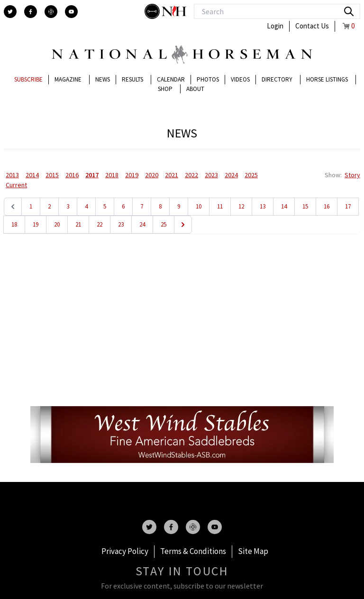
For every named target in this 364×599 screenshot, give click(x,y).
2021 (171, 175)
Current (16, 185)
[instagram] (51, 11)
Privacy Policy (124, 551)
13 (262, 206)
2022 (191, 175)
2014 (32, 175)
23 (121, 224)
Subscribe (28, 79)
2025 (251, 175)
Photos (208, 79)
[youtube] (71, 11)
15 (305, 206)
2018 (111, 175)
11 (220, 206)
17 (348, 206)
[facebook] (30, 11)
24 (142, 224)
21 (78, 224)
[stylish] (153, 11)
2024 (231, 175)
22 (99, 224)
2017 (92, 175)
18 (14, 224)
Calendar (171, 79)
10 (198, 206)
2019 (131, 175)
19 (35, 224)
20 (57, 224)
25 (163, 224)
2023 (211, 175)
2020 (151, 175)
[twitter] (10, 11)
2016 (72, 175)
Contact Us (312, 25)
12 (241, 206)
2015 (52, 175)
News (102, 79)
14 (284, 206)
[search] (348, 11)
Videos (240, 79)
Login (275, 25)
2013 (12, 175)
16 (326, 206)
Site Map (253, 551)
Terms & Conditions (193, 551)
